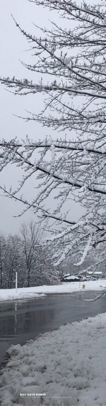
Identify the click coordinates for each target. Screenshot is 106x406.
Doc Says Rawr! (33, 394)
